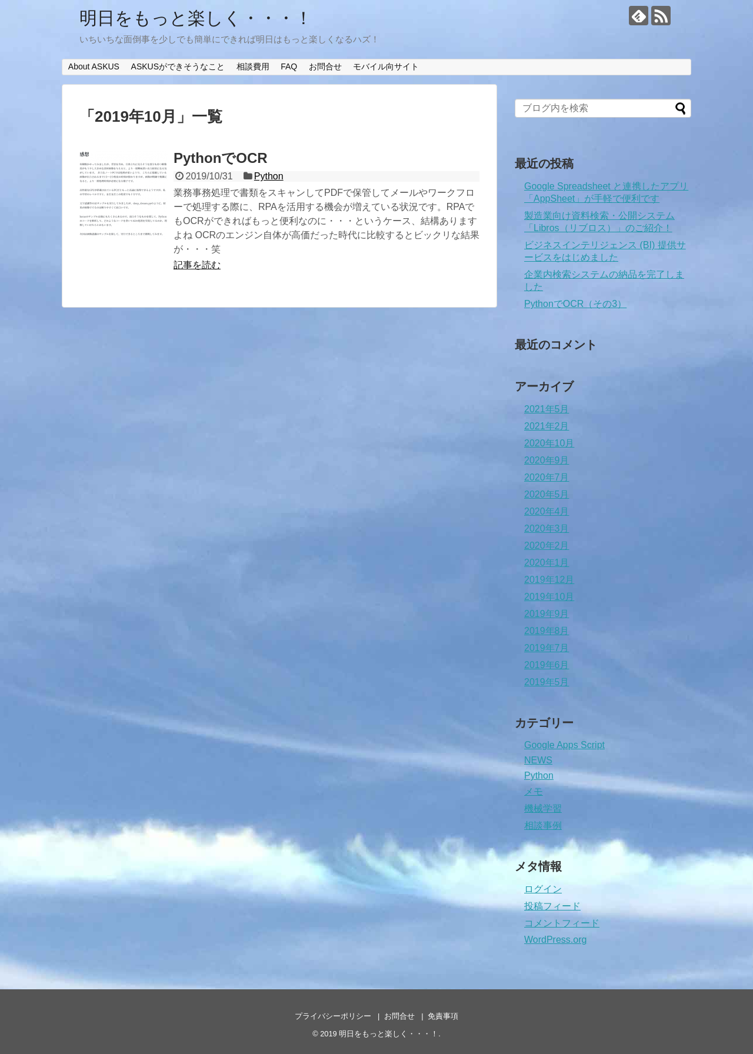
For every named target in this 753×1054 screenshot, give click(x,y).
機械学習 (543, 808)
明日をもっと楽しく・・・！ (195, 18)
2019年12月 (549, 580)
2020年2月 (546, 546)
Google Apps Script (564, 745)
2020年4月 (546, 511)
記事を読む (197, 265)
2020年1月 (546, 563)
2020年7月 (546, 477)
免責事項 (443, 1016)
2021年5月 (546, 409)
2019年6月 (546, 665)
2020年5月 (546, 494)
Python (269, 176)
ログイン (543, 889)
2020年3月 (546, 528)
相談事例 (543, 825)
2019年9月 (546, 614)
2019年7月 (546, 648)
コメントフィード (561, 923)
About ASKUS (93, 66)
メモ (533, 791)
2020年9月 (546, 460)
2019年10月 (549, 597)
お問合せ (325, 66)
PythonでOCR (221, 158)
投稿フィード (552, 906)
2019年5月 (546, 682)
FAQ (289, 66)
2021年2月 (546, 426)
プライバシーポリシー (333, 1016)
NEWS (538, 760)
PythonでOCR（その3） (575, 304)
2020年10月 (549, 443)
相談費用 (252, 66)
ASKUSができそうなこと (178, 66)
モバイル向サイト (386, 66)
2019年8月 (546, 631)
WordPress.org (555, 940)
